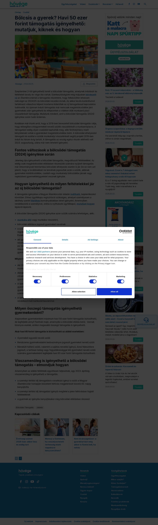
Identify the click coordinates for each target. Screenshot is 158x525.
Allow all (114, 292)
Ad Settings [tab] (93, 240)
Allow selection (78, 292)
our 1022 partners (42, 252)
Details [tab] (65, 240)
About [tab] (120, 240)
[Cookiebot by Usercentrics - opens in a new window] (121, 231)
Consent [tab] (37, 240)
